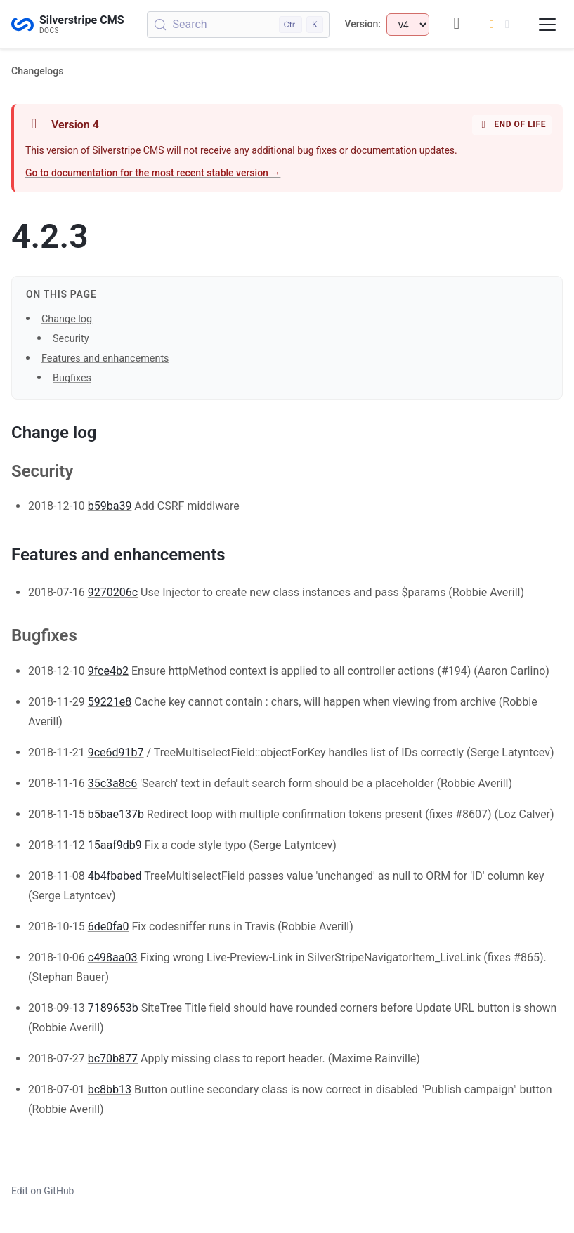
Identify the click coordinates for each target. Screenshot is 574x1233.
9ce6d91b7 (116, 752)
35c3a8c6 (112, 783)
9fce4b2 (108, 671)
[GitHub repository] (456, 24)
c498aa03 (113, 957)
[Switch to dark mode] (499, 24)
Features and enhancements (105, 358)
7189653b (113, 1008)
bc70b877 (113, 1058)
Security (71, 339)
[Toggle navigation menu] (547, 24)
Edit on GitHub (42, 1190)
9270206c (113, 592)
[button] (287, 624)
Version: (363, 23)
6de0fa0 (108, 926)
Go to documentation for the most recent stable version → (152, 172)
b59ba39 (110, 506)
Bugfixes (72, 378)
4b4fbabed (115, 876)
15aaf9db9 (115, 845)
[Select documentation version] (407, 24)
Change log (66, 319)
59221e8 (109, 701)
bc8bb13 (109, 1089)
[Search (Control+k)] (238, 24)
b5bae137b (116, 814)
